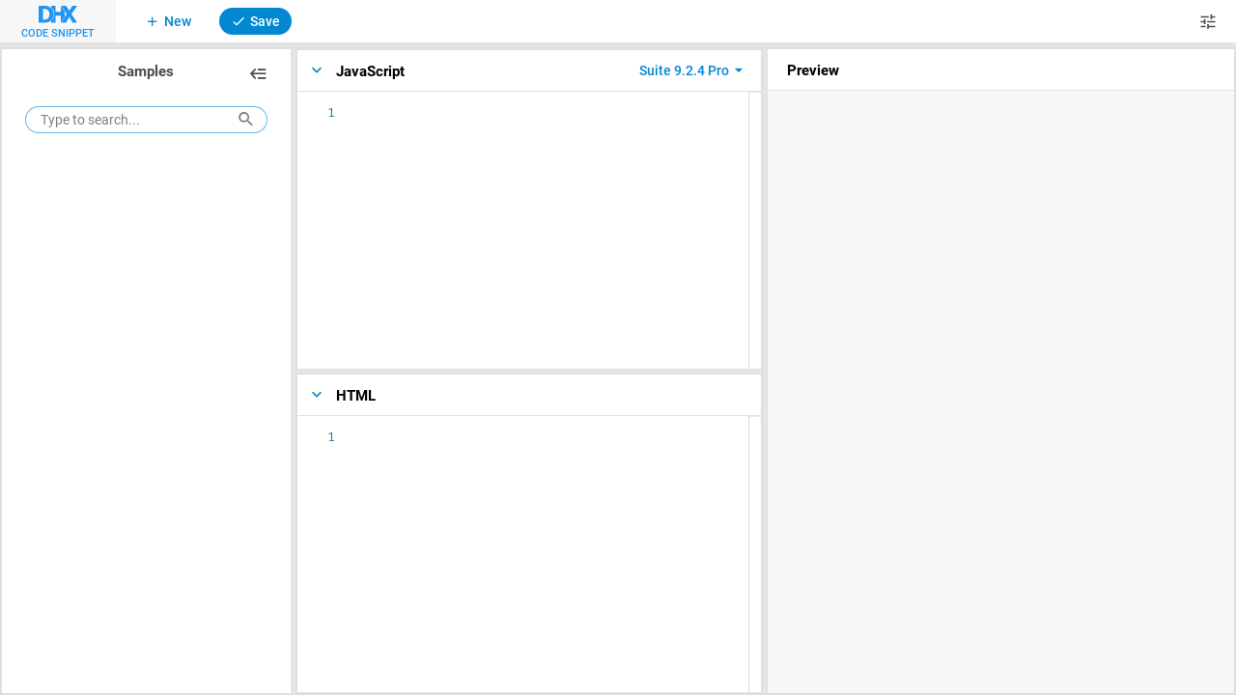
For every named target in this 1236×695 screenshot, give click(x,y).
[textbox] (360, 103)
